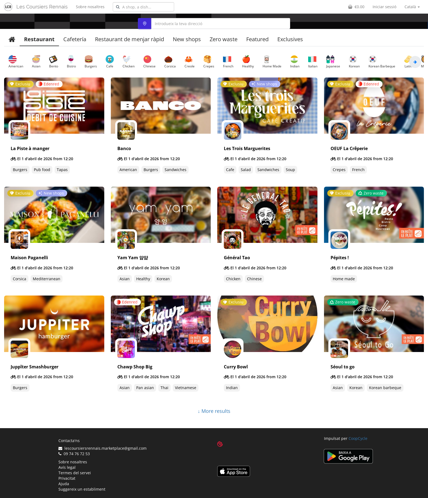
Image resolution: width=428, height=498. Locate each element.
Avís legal (67, 467)
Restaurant (39, 39)
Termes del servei (74, 472)
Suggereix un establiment (81, 489)
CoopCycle (358, 438)
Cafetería (74, 39)
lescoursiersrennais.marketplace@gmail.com (102, 448)
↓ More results (214, 411)
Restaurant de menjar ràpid (129, 39)
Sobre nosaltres (90, 6)
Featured (257, 39)
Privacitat (66, 478)
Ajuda (63, 483)
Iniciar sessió (384, 6)
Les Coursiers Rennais (42, 7)
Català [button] (412, 6)
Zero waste (223, 39)
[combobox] (143, 6)
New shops (187, 39)
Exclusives (290, 39)
